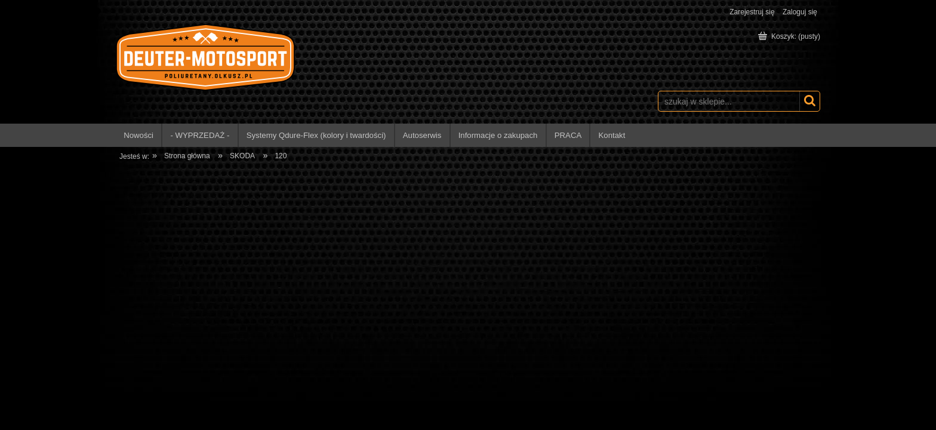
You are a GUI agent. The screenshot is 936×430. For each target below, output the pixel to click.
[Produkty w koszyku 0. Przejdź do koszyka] (790, 36)
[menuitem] (139, 135)
